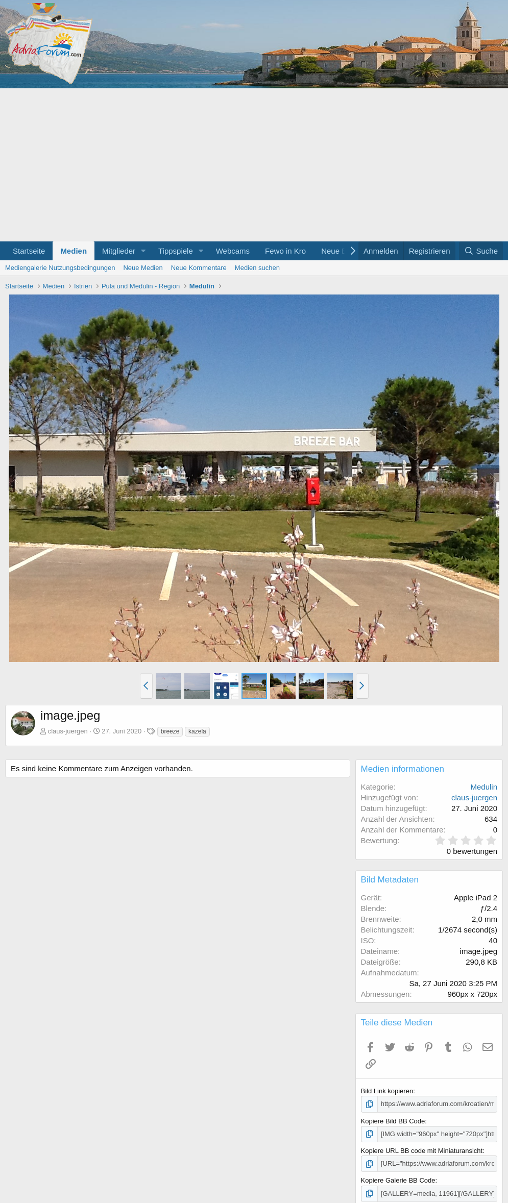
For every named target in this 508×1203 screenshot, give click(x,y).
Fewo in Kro (285, 251)
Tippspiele (175, 251)
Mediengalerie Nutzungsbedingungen (60, 268)
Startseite (29, 251)
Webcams (233, 251)
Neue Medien (142, 268)
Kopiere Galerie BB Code (398, 1180)
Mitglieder (118, 251)
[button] (143, 250)
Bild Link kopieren (387, 1091)
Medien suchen (257, 268)
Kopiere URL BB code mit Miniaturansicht (422, 1151)
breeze (170, 731)
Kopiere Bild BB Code (393, 1121)
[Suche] (481, 250)
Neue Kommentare (199, 268)
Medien (73, 251)
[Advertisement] (254, 164)
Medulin (483, 786)
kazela (197, 731)
